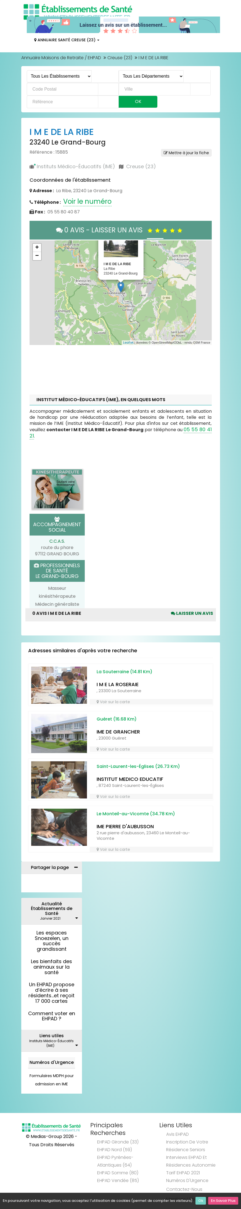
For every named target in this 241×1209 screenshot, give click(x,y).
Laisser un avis (192, 613)
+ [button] (37, 248)
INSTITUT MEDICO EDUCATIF (130, 779)
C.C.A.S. (57, 541)
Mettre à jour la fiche (186, 153)
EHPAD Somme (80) (117, 1173)
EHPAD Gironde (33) (118, 1142)
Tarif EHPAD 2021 (183, 1173)
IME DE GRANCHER (118, 731)
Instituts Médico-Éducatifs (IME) (76, 166)
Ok (200, 1200)
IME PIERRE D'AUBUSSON (125, 826)
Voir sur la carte (113, 702)
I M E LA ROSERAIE (118, 684)
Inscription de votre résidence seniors (187, 1146)
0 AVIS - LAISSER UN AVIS (120, 230)
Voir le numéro (87, 201)
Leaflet (128, 342)
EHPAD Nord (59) (114, 1149)
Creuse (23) (119, 58)
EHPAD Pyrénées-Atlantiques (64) (115, 1161)
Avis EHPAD (177, 1134)
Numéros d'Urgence (52, 1062)
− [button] (37, 256)
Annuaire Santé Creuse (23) (66, 40)
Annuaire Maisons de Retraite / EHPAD (61, 58)
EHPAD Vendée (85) (118, 1180)
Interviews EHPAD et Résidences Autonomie (191, 1161)
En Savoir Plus (223, 1200)
